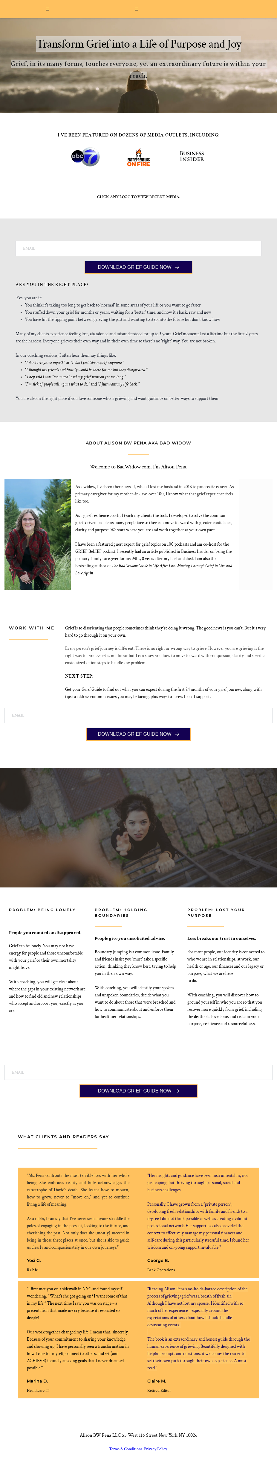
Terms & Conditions (126, 1456)
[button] (49, 12)
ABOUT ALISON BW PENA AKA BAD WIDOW (138, 449)
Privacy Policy (156, 1456)
